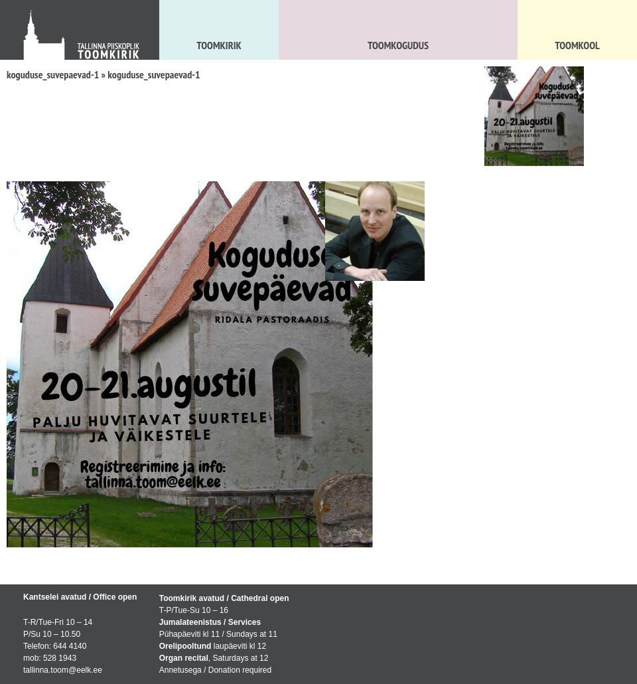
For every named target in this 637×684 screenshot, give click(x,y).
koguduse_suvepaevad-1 (53, 74)
